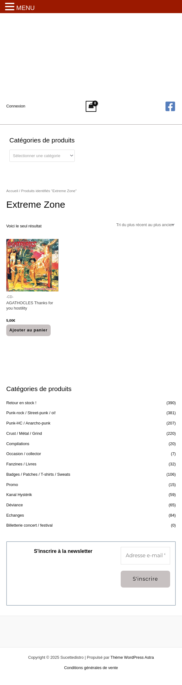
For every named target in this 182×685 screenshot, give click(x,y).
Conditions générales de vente (91, 667)
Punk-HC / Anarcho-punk (28, 423)
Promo (12, 484)
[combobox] (42, 156)
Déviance (14, 505)
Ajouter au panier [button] (28, 330)
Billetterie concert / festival (29, 525)
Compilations (17, 443)
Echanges (15, 515)
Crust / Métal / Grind (24, 433)
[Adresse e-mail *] (145, 555)
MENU (25, 7)
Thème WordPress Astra (132, 657)
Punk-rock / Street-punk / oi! (31, 412)
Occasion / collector (23, 453)
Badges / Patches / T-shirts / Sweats (38, 474)
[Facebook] (170, 106)
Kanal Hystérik (19, 494)
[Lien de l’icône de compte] (15, 106)
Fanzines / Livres (21, 464)
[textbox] (40, 155)
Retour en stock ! (21, 402)
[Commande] (145, 225)
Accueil (12, 191)
